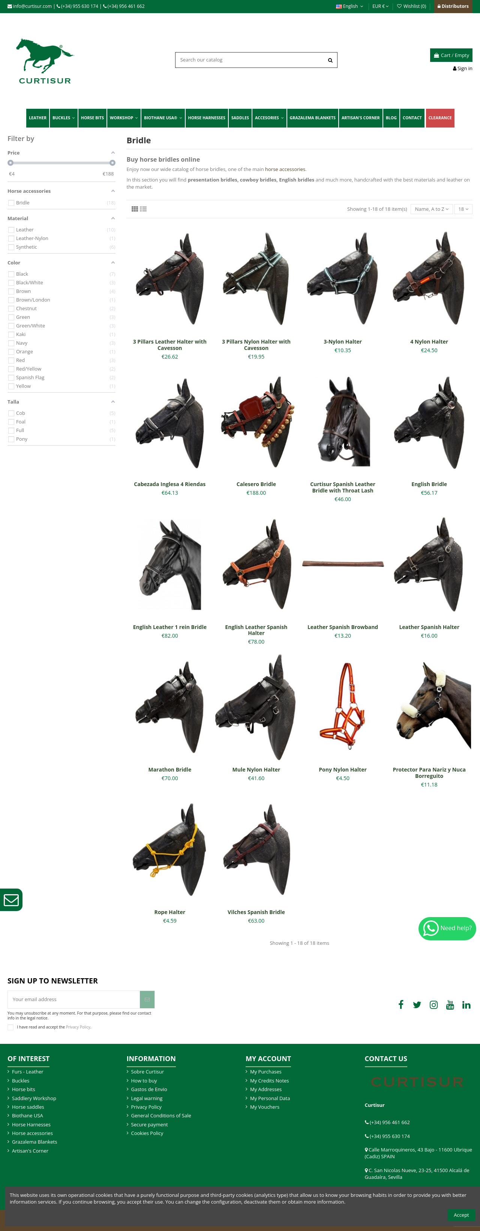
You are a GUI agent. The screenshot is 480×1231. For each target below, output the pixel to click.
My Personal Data (270, 1098)
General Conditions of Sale (161, 1115)
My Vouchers (264, 1106)
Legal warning (147, 1098)
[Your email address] (74, 999)
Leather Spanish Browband (343, 627)
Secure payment (149, 1124)
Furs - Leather (28, 1071)
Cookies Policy (147, 1133)
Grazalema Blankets (34, 1141)
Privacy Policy (78, 1027)
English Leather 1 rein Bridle (170, 627)
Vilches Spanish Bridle (256, 912)
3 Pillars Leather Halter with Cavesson (170, 344)
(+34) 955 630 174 (77, 6)
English (350, 6)
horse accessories (285, 169)
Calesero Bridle (256, 484)
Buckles (20, 1080)
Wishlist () (411, 6)
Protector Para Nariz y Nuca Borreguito (429, 772)
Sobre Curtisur (147, 1071)
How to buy (144, 1080)
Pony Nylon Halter (343, 769)
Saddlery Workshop (34, 1098)
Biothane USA (27, 1115)
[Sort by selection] (432, 209)
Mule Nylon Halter (256, 769)
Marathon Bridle (169, 769)
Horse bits (23, 1089)
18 (463, 209)
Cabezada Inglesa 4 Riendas (170, 484)
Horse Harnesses (31, 1124)
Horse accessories (32, 1133)
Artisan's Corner (30, 1150)
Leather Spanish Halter (429, 627)
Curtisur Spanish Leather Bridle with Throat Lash (342, 487)
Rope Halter (169, 912)
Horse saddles (28, 1106)
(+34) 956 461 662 (124, 6)
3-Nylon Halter (343, 341)
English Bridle (429, 484)
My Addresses (266, 1089)
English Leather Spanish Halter (256, 630)
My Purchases (266, 1071)
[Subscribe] (147, 999)
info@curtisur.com (30, 6)
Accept (461, 1214)
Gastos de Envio (149, 1089)
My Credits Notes (269, 1080)
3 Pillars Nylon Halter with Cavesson (256, 344)
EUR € (380, 6)
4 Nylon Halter (429, 341)
